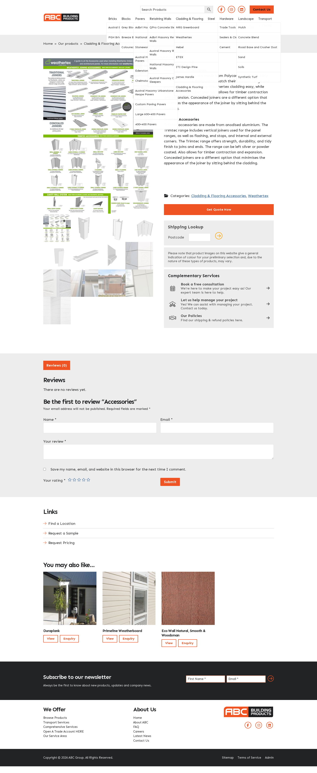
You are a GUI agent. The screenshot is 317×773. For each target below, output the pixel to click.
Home (48, 44)
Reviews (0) (56, 364)
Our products (68, 44)
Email (166, 419)
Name (49, 419)
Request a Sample (63, 532)
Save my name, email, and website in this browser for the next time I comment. (118, 468)
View (50, 638)
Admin (269, 757)
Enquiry (69, 638)
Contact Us (262, 9)
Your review (54, 440)
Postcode (176, 237)
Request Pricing (61, 542)
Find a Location (61, 523)
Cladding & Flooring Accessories (108, 44)
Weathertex (258, 196)
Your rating (54, 479)
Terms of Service (249, 757)
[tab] (56, 364)
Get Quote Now (219, 209)
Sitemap (228, 757)
